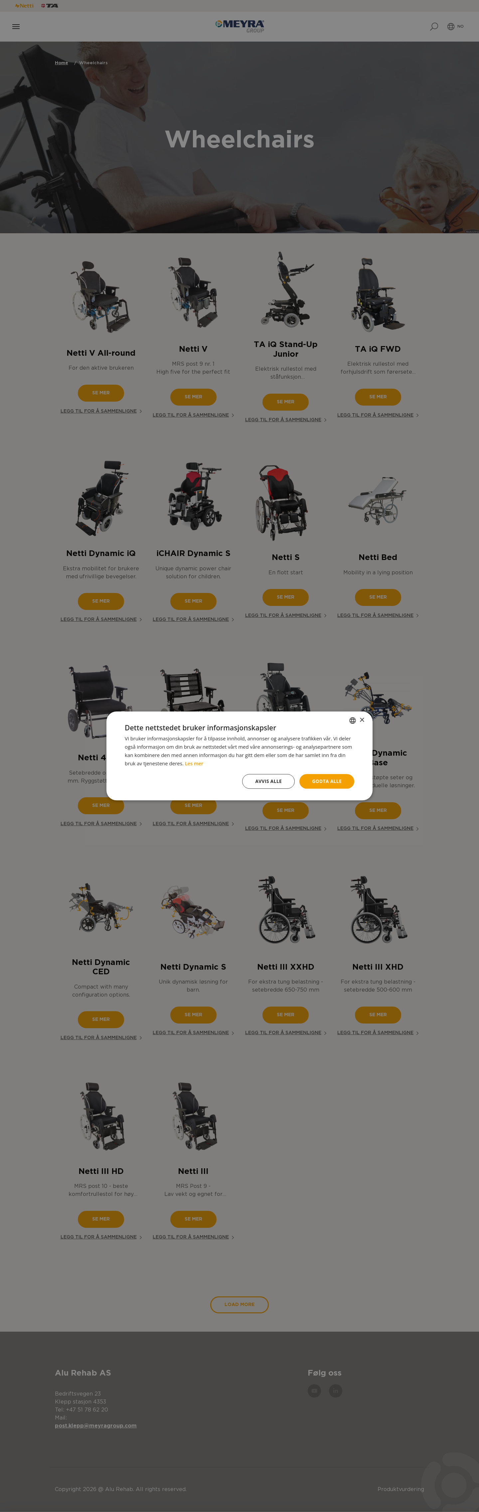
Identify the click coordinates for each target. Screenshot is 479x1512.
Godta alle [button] (327, 781)
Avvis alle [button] (267, 781)
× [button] (361, 719)
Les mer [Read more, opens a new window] (194, 763)
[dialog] (239, 756)
